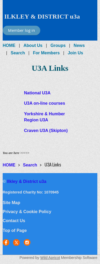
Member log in (21, 30)
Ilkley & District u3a (26, 181)
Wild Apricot (50, 258)
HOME (9, 45)
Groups (58, 45)
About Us (32, 45)
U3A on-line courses (44, 103)
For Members (46, 53)
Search (18, 53)
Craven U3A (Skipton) (46, 130)
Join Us (75, 53)
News (79, 45)
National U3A (37, 93)
